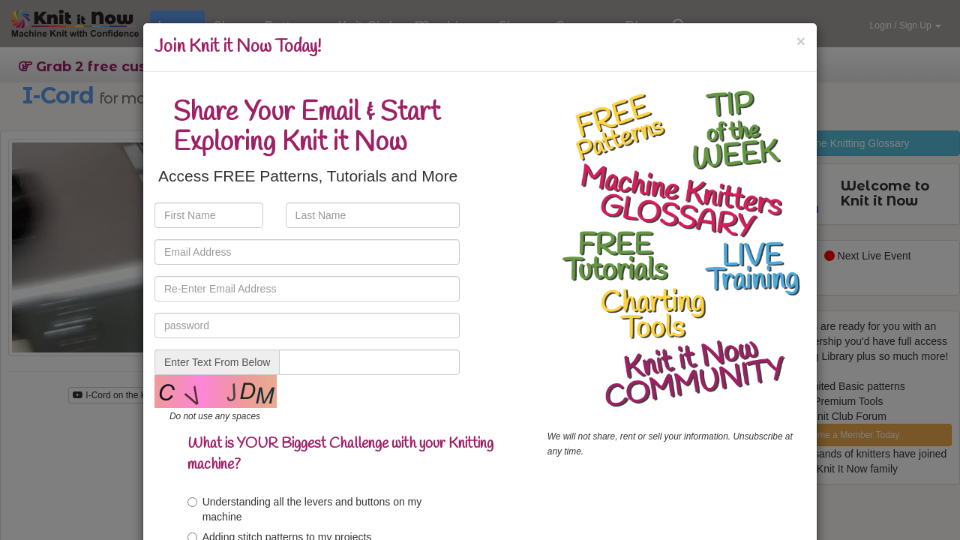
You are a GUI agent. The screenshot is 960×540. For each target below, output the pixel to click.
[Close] (801, 41)
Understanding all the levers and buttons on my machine (305, 509)
